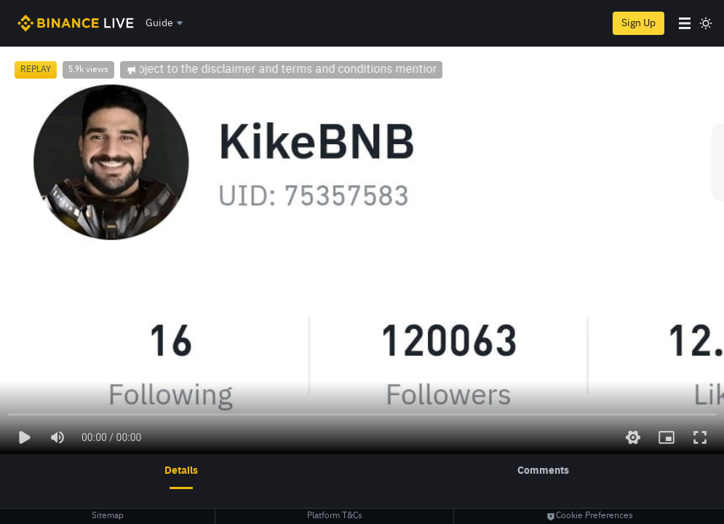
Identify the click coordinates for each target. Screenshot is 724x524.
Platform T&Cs (334, 516)
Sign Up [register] (638, 23)
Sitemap (108, 516)
